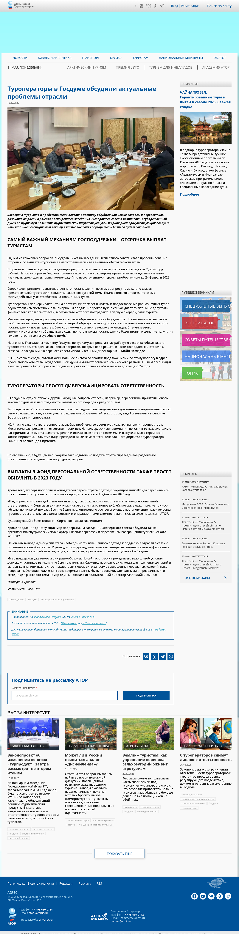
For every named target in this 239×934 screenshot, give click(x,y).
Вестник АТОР (192, 315)
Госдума (33, 599)
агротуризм (130, 804)
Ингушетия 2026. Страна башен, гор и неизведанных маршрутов (205, 498)
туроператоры (189, 804)
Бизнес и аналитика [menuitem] (54, 58)
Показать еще (119, 851)
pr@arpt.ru (46, 916)
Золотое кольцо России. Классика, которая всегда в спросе (204, 537)
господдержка (17, 599)
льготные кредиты (76, 821)
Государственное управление (58, 599)
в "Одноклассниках (94, 622)
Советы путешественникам (202, 332)
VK (149, 6)
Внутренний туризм (33, 830)
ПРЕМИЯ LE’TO (145, 67)
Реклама (77, 880)
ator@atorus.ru (38, 909)
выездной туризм (18, 835)
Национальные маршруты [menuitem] (181, 58)
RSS (90, 880)
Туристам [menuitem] (140, 58)
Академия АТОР (219, 67)
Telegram (162, 6)
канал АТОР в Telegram (48, 616)
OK (156, 6)
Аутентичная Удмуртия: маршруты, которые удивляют (205, 480)
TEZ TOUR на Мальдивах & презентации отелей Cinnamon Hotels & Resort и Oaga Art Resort (203, 517)
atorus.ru (197, 930)
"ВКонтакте (69, 622)
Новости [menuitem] (20, 58)
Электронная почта (23, 685)
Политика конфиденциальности (28, 880)
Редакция (60, 880)
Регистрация (191, 6)
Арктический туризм (111, 67)
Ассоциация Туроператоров (24, 5)
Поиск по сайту (220, 6)
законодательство (19, 826)
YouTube (142, 6)
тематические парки (78, 817)
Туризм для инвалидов (181, 67)
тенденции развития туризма (83, 826)
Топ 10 (187, 365)
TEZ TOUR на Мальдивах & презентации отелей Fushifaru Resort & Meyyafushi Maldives (201, 556)
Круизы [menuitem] (116, 58)
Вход (175, 6)
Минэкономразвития (193, 800)
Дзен (136, 6)
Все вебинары (196, 570)
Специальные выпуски (199, 298)
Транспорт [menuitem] (91, 58)
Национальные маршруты (201, 348)
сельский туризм (150, 804)
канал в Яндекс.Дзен (83, 616)
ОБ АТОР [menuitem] (219, 58)
